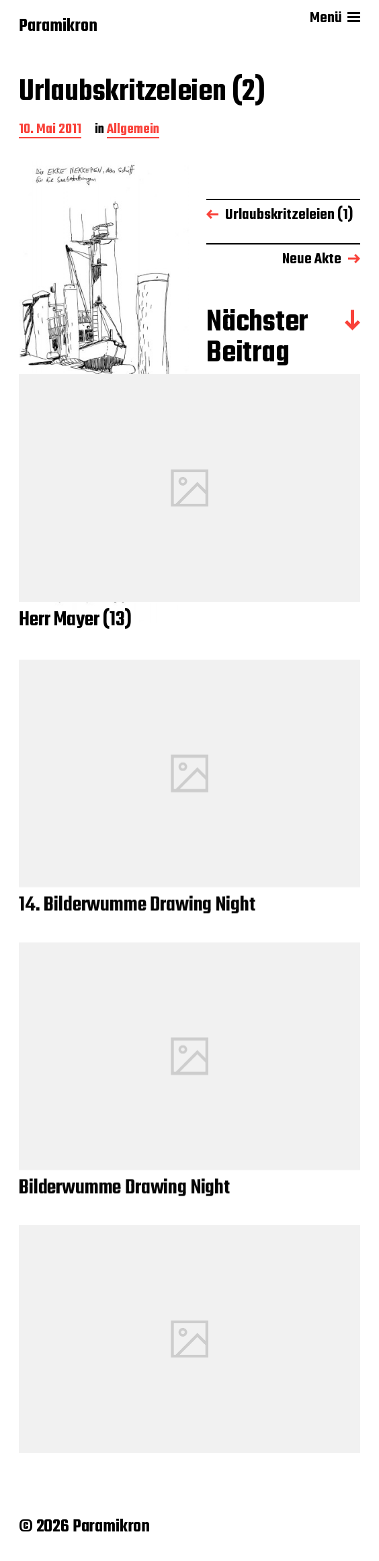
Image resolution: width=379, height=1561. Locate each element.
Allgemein (133, 130)
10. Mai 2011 (50, 130)
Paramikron (58, 27)
